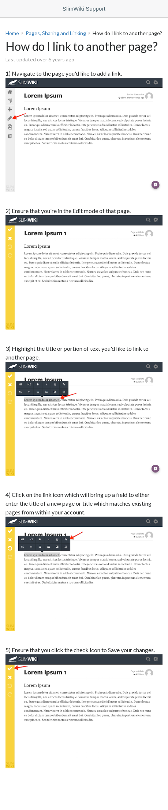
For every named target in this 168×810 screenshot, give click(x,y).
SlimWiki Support (84, 8)
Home (12, 33)
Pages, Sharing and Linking (56, 33)
